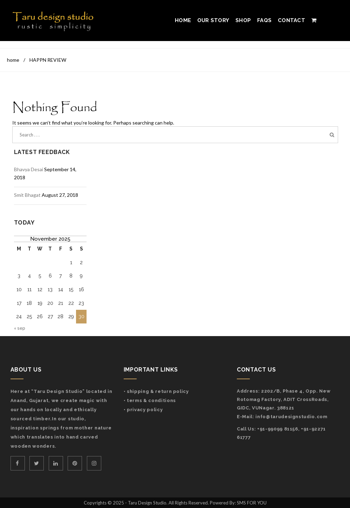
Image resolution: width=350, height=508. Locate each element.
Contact (291, 20)
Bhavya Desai (28, 169)
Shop (243, 20)
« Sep (19, 328)
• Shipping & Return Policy (156, 391)
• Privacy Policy (143, 409)
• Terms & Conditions (150, 400)
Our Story (213, 20)
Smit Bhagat (27, 195)
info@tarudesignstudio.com (291, 416)
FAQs (264, 20)
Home (183, 20)
